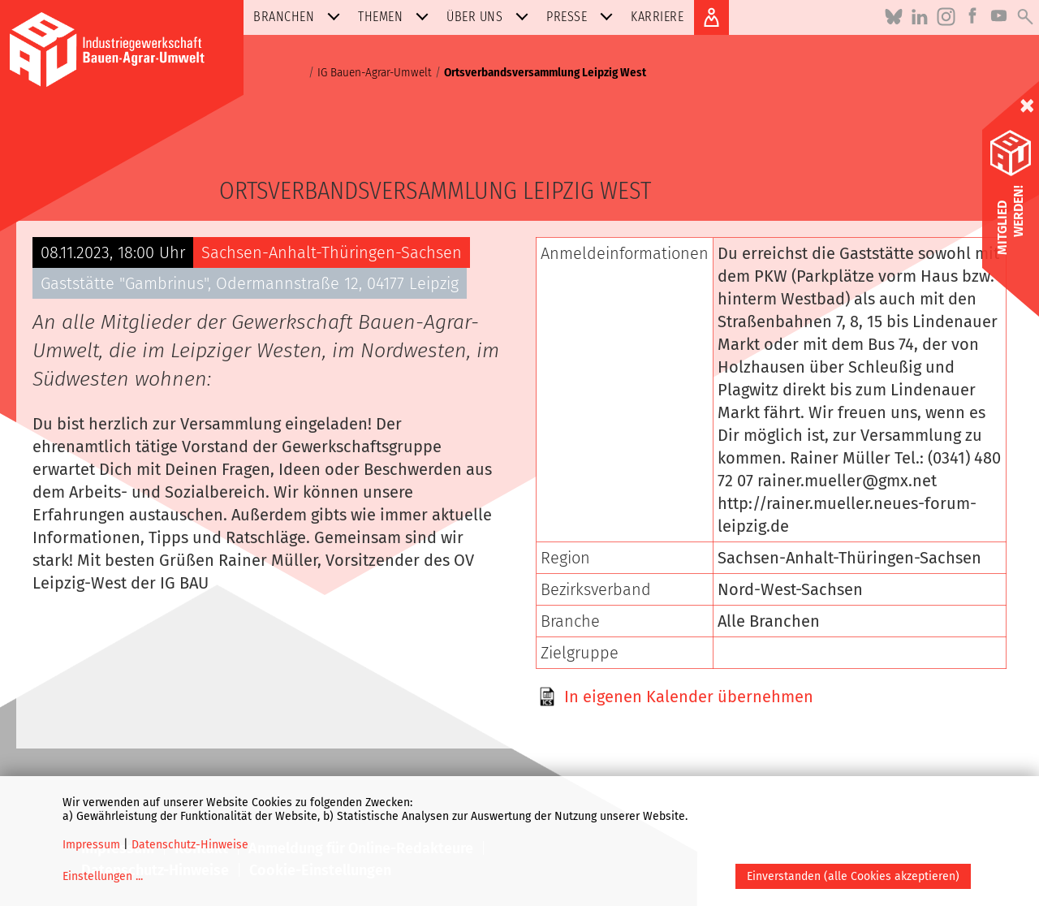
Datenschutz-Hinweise (189, 845)
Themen (396, 16)
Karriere (657, 16)
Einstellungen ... (103, 876)
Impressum (91, 845)
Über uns (490, 16)
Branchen (300, 16)
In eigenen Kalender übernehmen (688, 696)
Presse (582, 16)
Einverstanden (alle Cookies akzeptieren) (853, 876)
